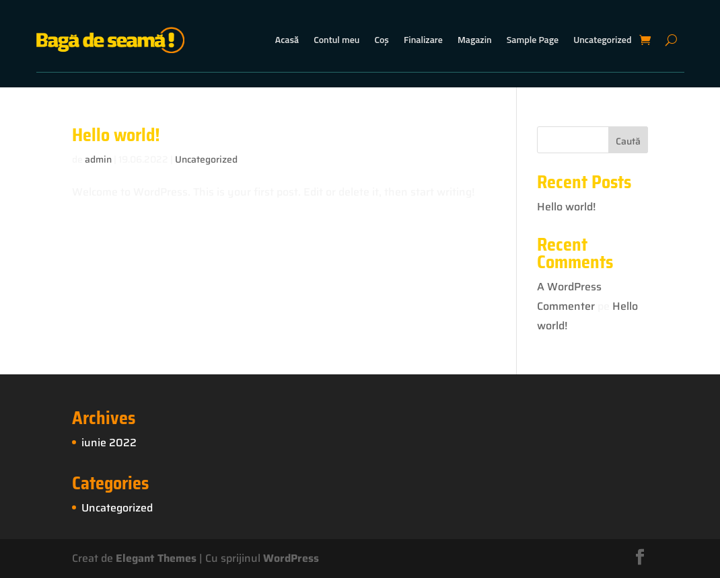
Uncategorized (602, 39)
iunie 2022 (109, 442)
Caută (628, 141)
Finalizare (423, 39)
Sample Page (533, 39)
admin (98, 159)
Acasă (287, 39)
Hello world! (116, 135)
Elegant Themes (156, 558)
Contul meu (336, 39)
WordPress (291, 558)
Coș (381, 39)
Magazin (475, 39)
